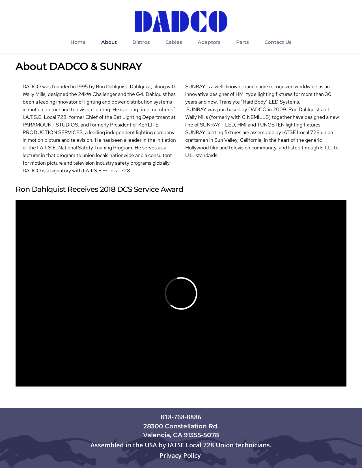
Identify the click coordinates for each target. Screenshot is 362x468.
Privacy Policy (181, 455)
